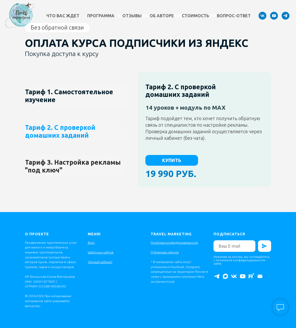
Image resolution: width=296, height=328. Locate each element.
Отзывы (132, 15)
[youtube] (274, 16)
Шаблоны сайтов (100, 252)
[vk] (262, 16)
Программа (100, 15)
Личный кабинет (100, 262)
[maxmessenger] (225, 276)
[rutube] (251, 276)
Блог (91, 242)
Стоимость (195, 15)
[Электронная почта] (260, 276)
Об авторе (162, 15)
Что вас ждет (62, 15)
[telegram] (285, 16)
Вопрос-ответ (234, 15)
